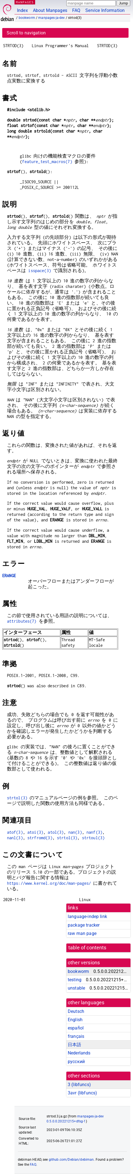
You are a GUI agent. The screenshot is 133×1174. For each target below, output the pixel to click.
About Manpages (50, 10)
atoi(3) (35, 832)
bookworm (27, 18)
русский (76, 1061)
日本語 (74, 1044)
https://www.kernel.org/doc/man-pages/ (49, 883)
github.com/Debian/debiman (71, 1160)
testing (74, 979)
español (76, 1028)
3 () (79, 1084)
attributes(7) (22, 621)
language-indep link (87, 916)
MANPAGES (25, 2)
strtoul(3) (93, 837)
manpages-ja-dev (51, 18)
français (76, 1036)
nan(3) (75, 832)
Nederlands (79, 1053)
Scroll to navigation (26, 33)
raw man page (82, 933)
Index (22, 10)
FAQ (76, 10)
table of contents (87, 947)
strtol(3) (17, 797)
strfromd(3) (39, 837)
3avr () (82, 1093)
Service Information (105, 10)
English (75, 1019)
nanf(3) (94, 832)
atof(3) (15, 832)
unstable (76, 988)
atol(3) (56, 832)
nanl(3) (15, 837)
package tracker (84, 925)
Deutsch (76, 1011)
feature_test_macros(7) (47, 161)
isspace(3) (39, 270)
